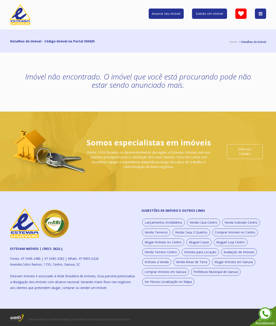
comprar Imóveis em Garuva (165, 272)
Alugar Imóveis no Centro (163, 242)
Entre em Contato (244, 151)
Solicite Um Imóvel (209, 13)
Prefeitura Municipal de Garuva (215, 272)
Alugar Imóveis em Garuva (233, 262)
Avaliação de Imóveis (239, 252)
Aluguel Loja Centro (230, 242)
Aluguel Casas (199, 242)
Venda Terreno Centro (161, 252)
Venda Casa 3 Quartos (191, 232)
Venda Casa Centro (203, 222)
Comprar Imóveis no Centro (235, 232)
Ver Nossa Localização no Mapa (168, 282)
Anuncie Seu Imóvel (166, 13)
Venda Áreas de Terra (191, 262)
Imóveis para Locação (200, 252)
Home (233, 42)
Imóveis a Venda (157, 262)
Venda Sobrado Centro (241, 222)
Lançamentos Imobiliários (163, 222)
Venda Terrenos (156, 232)
